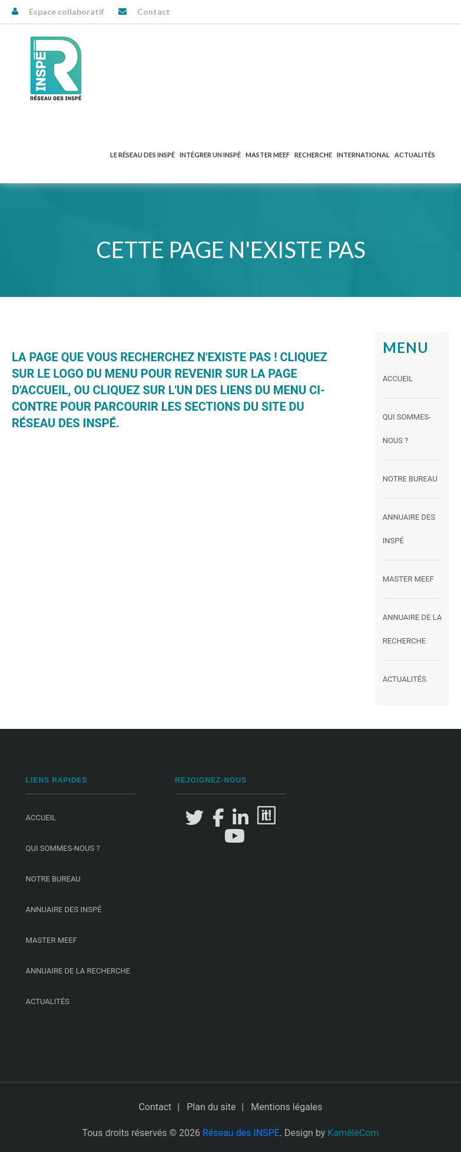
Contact (153, 11)
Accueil (398, 378)
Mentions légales (286, 1107)
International (363, 155)
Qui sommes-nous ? (63, 848)
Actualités (414, 155)
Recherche (313, 155)
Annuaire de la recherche (78, 970)
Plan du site (211, 1107)
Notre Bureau (410, 478)
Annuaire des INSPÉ (64, 909)
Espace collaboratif (66, 11)
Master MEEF (268, 155)
